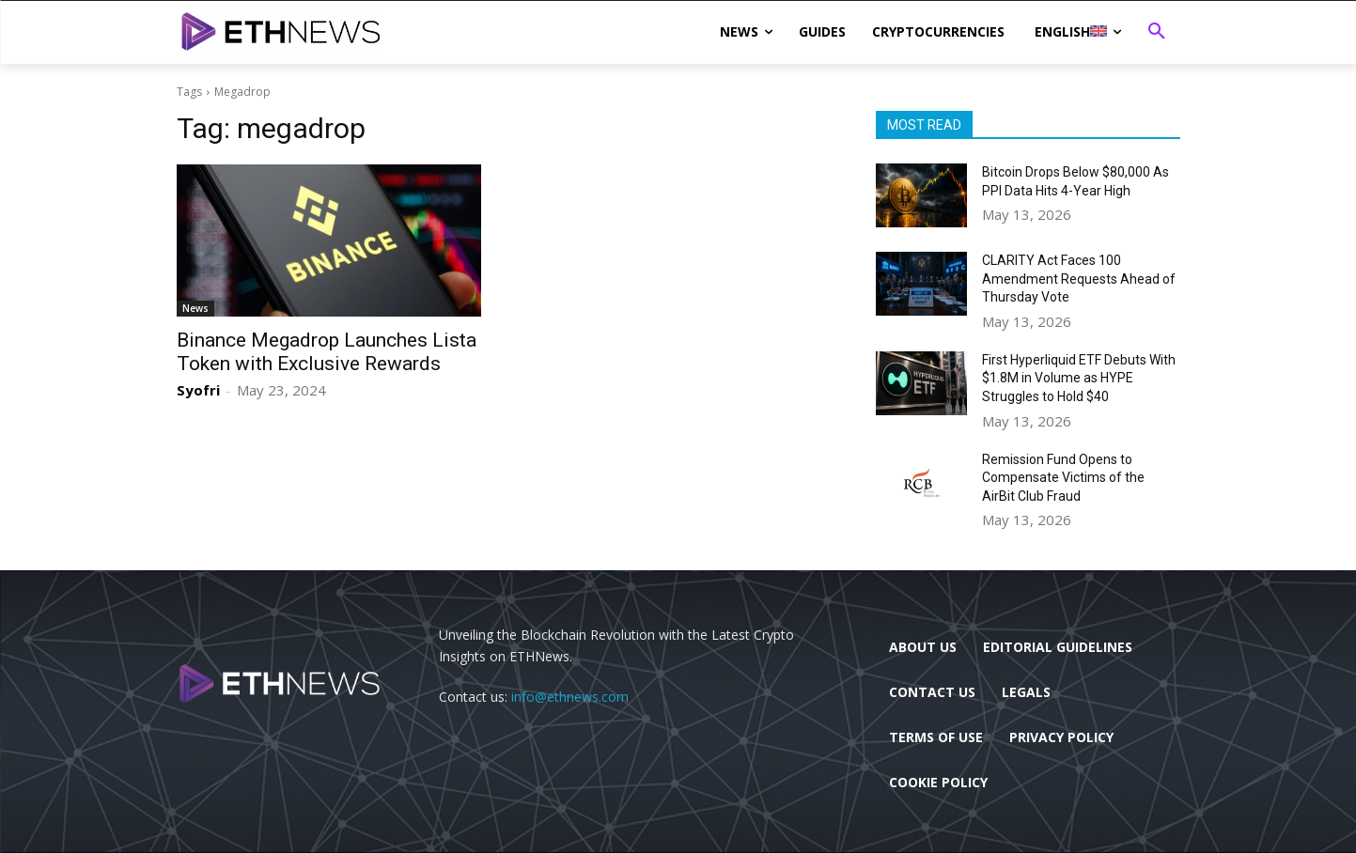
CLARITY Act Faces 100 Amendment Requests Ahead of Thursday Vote (1079, 278)
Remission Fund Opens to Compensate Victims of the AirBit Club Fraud (1063, 478)
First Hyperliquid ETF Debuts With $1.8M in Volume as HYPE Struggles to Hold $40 (1079, 378)
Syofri (198, 389)
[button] (1156, 31)
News (195, 308)
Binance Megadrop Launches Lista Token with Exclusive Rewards (326, 352)
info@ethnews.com (570, 697)
